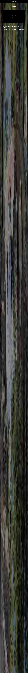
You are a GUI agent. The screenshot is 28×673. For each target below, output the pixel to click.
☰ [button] (1, 1)
